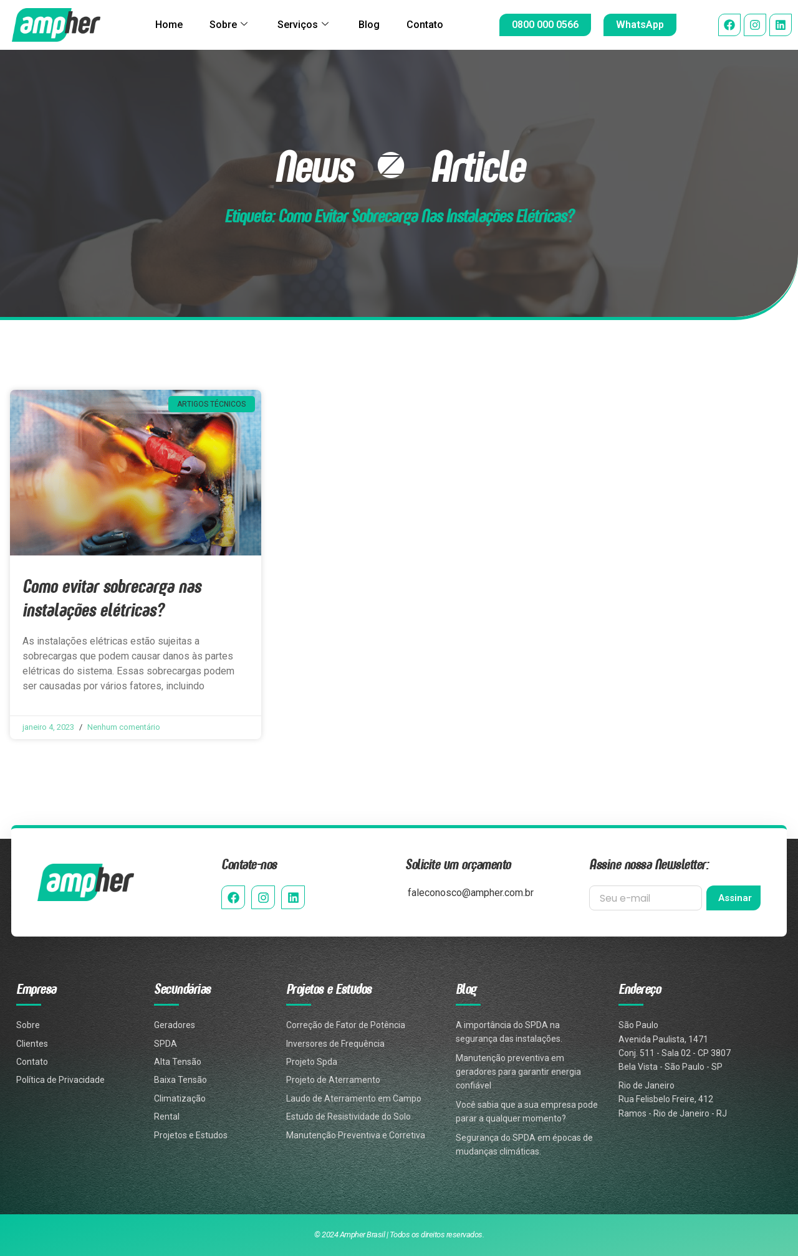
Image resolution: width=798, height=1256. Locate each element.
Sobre (225, 24)
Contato (431, 25)
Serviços (303, 24)
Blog (372, 25)
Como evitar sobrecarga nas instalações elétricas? (111, 597)
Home (162, 25)
